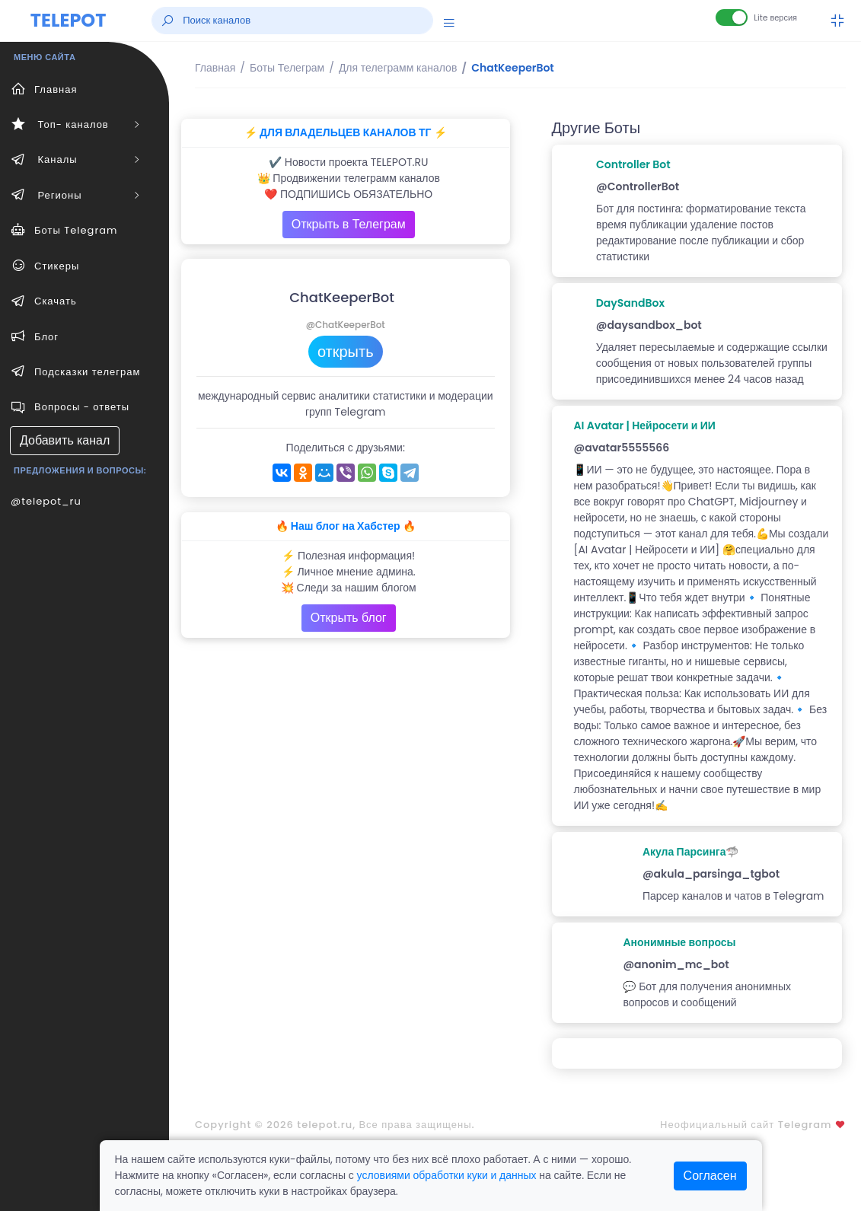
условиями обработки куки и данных (447, 1175)
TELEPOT (68, 20)
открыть (345, 351)
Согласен (710, 1175)
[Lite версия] (732, 17)
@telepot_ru (46, 501)
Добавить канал (65, 440)
